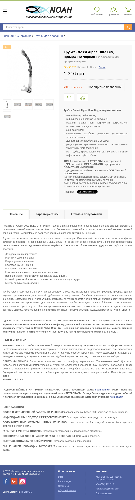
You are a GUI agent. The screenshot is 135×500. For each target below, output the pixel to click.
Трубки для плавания (48, 36)
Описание (16, 214)
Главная (8, 36)
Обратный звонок (67, 490)
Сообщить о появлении (105, 87)
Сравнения (63, 486)
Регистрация (64, 481)
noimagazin (116, 396)
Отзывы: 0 (82, 67)
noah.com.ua (102, 389)
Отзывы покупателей (86, 214)
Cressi (102, 67)
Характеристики (46, 214)
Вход (60, 477)
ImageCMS (26, 492)
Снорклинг (24, 36)
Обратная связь (104, 493)
